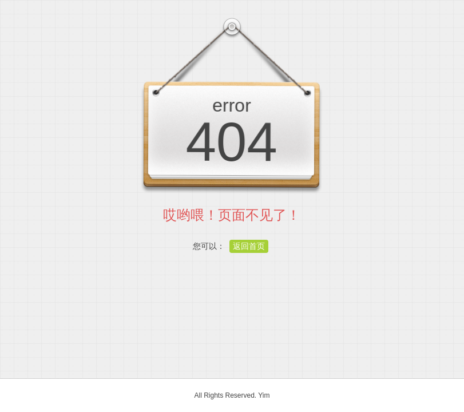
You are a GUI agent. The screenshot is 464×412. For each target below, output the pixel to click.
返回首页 (249, 246)
